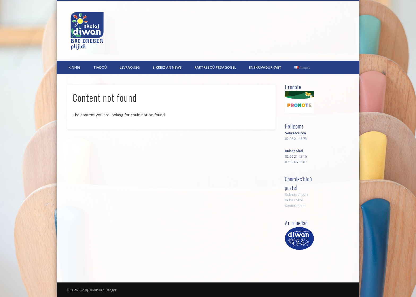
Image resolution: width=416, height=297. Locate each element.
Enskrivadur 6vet (265, 67)
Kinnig (74, 67)
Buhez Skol (294, 200)
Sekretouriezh (296, 194)
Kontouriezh (295, 205)
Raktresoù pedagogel (215, 67)
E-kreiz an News (167, 67)
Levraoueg (130, 67)
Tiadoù (100, 67)
